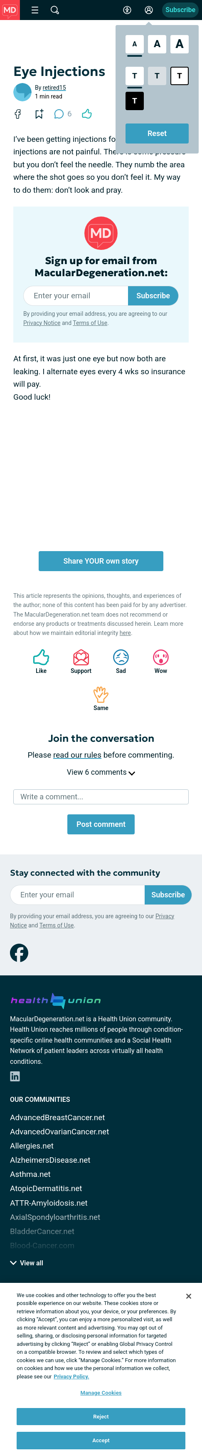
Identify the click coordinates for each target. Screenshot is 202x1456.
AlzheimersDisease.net (50, 1160)
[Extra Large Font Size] (179, 44)
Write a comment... (51, 796)
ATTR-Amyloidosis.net (49, 1203)
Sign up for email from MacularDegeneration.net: (101, 267)
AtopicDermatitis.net (46, 1188)
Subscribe (180, 10)
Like (37, 661)
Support (77, 661)
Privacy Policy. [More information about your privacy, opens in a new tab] (71, 1376)
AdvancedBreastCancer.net (57, 1117)
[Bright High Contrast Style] (179, 76)
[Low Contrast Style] (157, 76)
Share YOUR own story (101, 561)
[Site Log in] (149, 10)
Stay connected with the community (85, 873)
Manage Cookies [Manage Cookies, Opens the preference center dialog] (100, 1393)
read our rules (77, 755)
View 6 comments (101, 772)
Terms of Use (90, 323)
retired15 (54, 87)
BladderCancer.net (42, 1231)
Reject (101, 1416)
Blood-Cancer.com (42, 1245)
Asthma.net (30, 1174)
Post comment (101, 824)
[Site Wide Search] (55, 10)
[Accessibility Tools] (127, 10)
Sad (116, 661)
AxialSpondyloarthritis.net (55, 1217)
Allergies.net (32, 1146)
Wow (156, 661)
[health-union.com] (55, 999)
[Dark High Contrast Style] (135, 101)
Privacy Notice (41, 323)
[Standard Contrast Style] (135, 76)
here (125, 633)
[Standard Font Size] (135, 44)
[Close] (189, 1296)
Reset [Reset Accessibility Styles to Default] (157, 133)
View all (26, 1263)
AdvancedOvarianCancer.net (59, 1131)
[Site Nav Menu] (35, 10)
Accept (101, 1440)
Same (96, 698)
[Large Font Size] (157, 44)
